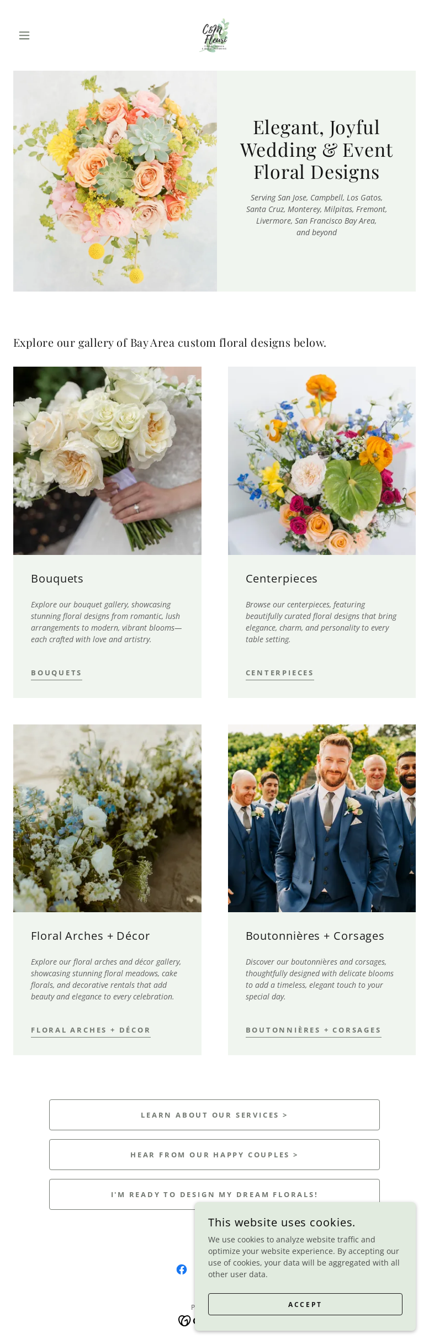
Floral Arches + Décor (91, 1030)
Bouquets (56, 673)
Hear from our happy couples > (214, 1155)
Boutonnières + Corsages (314, 1030)
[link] (214, 35)
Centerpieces (280, 673)
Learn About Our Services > (214, 1115)
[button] (43, 35)
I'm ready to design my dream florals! (215, 1194)
